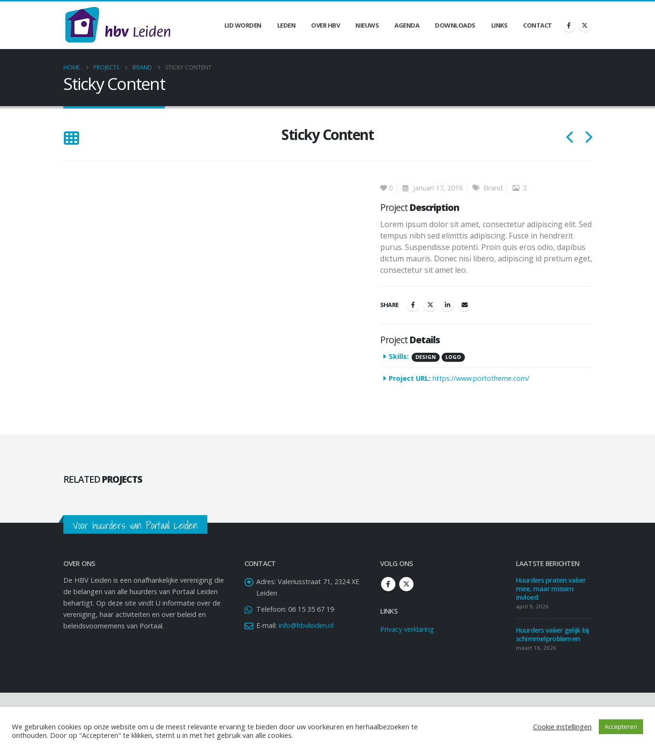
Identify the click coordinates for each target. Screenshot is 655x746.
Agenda (406, 25)
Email (464, 304)
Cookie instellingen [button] (562, 726)
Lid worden (243, 25)
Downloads (455, 25)
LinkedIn (447, 304)
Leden (286, 25)
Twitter (430, 304)
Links (499, 25)
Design (425, 356)
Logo (453, 356)
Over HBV (325, 25)
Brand (493, 187)
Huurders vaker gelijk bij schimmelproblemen (552, 634)
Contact (537, 25)
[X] (585, 25)
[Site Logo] (117, 25)
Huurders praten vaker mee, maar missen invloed (551, 589)
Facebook (413, 304)
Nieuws (367, 25)
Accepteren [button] (621, 726)
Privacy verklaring (407, 629)
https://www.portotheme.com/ (481, 378)
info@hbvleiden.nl (306, 625)
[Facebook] (568, 25)
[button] (71, 138)
